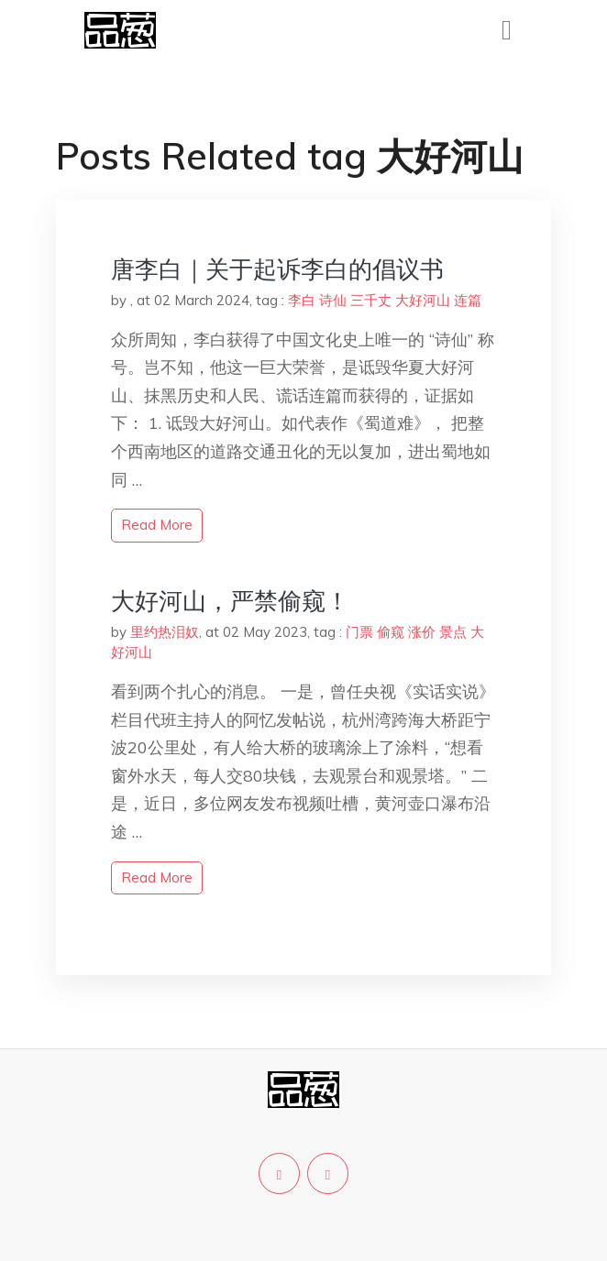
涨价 (422, 632)
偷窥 (390, 632)
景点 (453, 632)
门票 (359, 632)
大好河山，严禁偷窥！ (230, 601)
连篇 (467, 300)
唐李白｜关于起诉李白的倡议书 (277, 269)
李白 (301, 300)
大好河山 (422, 300)
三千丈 (371, 300)
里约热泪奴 (164, 632)
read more (157, 524)
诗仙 (333, 300)
